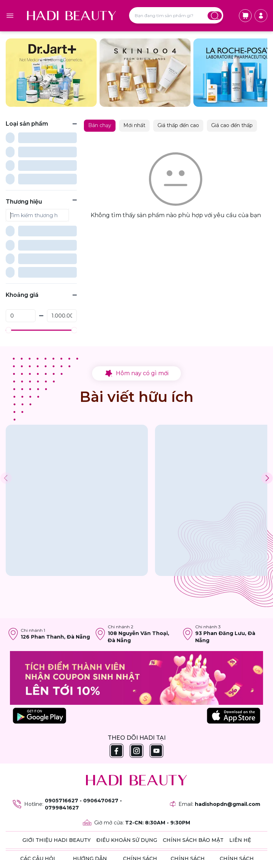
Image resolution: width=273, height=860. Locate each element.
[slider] (8, 260)
